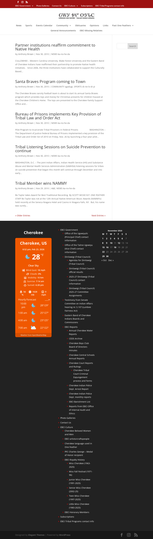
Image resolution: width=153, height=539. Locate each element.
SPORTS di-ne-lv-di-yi (84, 86)
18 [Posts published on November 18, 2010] (115, 247)
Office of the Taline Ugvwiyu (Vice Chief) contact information (79, 249)
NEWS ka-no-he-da (60, 54)
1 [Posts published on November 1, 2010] (102, 238)
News (19, 25)
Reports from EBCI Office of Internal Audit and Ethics (81, 410)
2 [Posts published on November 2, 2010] (106, 238)
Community (62, 25)
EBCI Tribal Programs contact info (109, 6)
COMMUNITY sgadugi (62, 86)
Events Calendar (44, 25)
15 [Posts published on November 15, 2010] (103, 247)
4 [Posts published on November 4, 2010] (114, 238)
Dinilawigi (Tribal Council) (77, 256)
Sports (28, 25)
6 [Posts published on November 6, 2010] (122, 238)
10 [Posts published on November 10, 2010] (111, 243)
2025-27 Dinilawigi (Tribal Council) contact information (81, 280)
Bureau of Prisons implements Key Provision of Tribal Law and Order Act (58, 116)
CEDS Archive (75, 338)
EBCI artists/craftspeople (77, 438)
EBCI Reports (71, 327)
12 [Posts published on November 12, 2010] (119, 243)
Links (105, 25)
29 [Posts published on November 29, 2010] (103, 256)
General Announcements (63, 31)
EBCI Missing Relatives (91, 31)
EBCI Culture (69, 6)
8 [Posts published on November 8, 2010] (102, 243)
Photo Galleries (42, 6)
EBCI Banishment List (79, 401)
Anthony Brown (26, 54)
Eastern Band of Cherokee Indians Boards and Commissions (78, 319)
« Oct (104, 260)
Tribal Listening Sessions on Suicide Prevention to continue (60, 148)
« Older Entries (22, 215)
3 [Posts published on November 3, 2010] (110, 238)
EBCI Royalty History (75, 459)
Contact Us (57, 6)
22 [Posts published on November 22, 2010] (103, 251)
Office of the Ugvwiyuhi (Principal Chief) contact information (76, 237)
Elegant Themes (36, 534)
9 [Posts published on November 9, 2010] (106, 243)
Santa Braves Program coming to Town (50, 81)
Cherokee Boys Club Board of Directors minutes (79, 347)
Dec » (111, 260)
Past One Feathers (121, 25)
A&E (53, 188)
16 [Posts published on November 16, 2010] (107, 247)
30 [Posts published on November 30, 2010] (107, 256)
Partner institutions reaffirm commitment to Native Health (55, 47)
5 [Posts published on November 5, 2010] (118, 238)
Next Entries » (98, 215)
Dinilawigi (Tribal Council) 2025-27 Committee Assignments (82, 292)
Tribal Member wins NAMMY (41, 183)
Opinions (94, 25)
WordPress (64, 534)
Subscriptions (87, 6)
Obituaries (80, 25)
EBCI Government (23, 6)
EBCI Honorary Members (77, 512)
